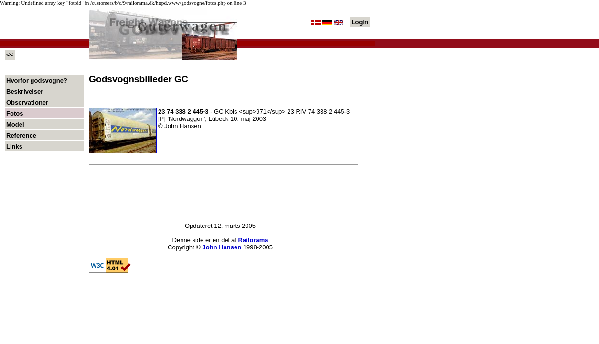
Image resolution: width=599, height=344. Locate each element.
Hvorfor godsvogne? (36, 80)
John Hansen (222, 247)
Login (360, 22)
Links (14, 146)
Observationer (27, 102)
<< (9, 54)
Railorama (253, 240)
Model (15, 124)
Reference (21, 135)
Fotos (14, 113)
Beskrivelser (24, 91)
